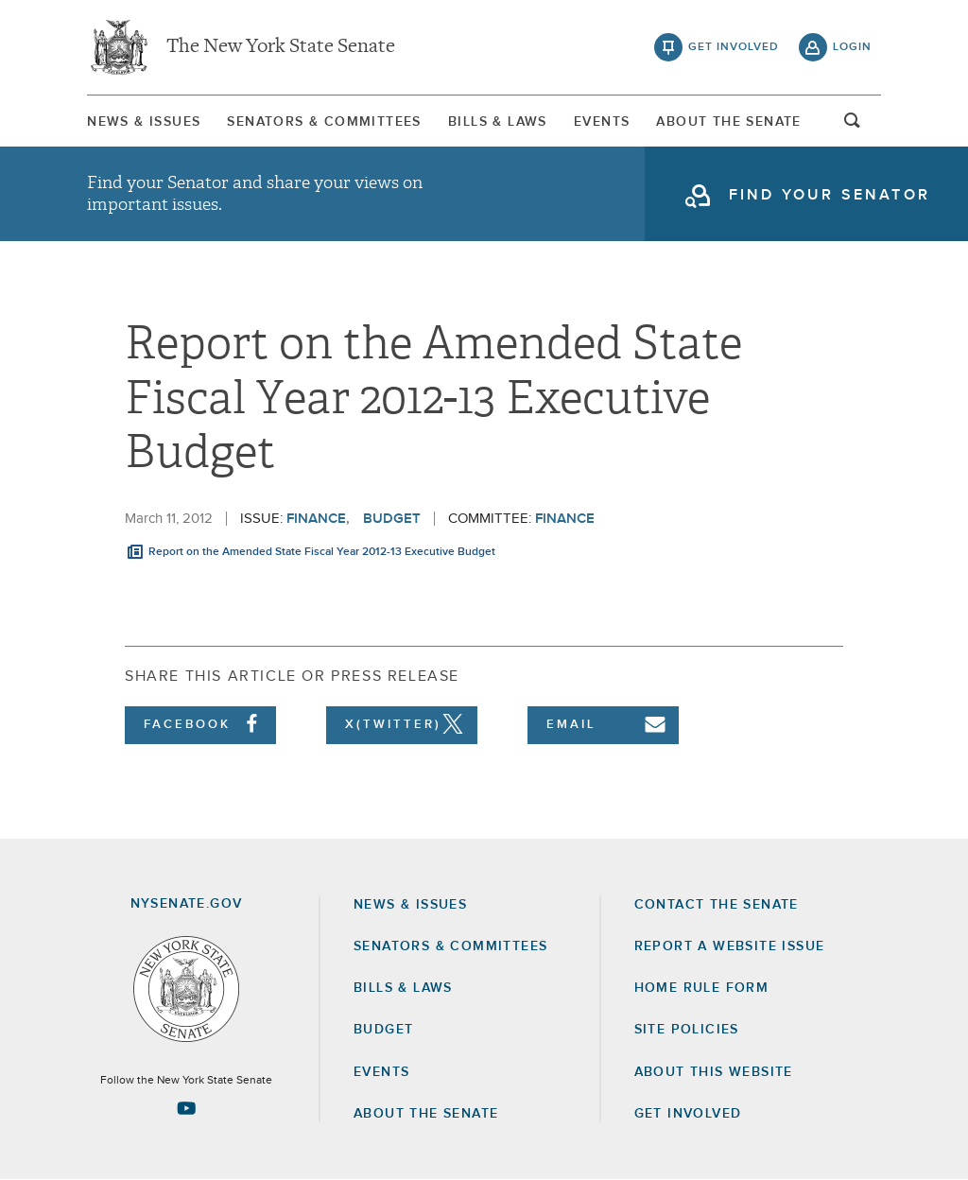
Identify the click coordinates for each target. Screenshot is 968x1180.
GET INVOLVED (688, 1113)
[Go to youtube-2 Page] (186, 1108)
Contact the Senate (716, 904)
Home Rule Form (701, 988)
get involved (733, 47)
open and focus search (852, 126)
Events (602, 122)
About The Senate (728, 122)
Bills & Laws (497, 122)
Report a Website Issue (729, 946)
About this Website (713, 1072)
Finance (316, 519)
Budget (392, 519)
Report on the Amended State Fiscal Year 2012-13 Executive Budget (321, 552)
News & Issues (143, 122)
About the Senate (426, 1113)
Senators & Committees (324, 122)
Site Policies (686, 1029)
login (852, 47)
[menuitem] (143, 121)
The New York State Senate (280, 47)
